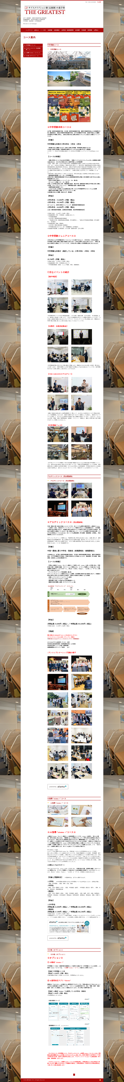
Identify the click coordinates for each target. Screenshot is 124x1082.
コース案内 (43, 30)
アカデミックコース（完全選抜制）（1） (33, 49)
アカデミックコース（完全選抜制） (62, 481)
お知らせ (36, 30)
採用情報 (90, 30)
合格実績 (50, 30)
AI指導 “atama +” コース (59, 803)
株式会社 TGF (30, 1080)
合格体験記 (57, 30)
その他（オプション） (58, 954)
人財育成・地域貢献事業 (67, 30)
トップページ (29, 30)
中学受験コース (55, 49)
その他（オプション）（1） (32, 55)
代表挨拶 (83, 30)
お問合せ (96, 30)
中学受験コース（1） (31, 45)
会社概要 (77, 30)
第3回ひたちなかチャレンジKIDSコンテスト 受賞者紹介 (64, 638)
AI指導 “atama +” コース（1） (33, 52)
